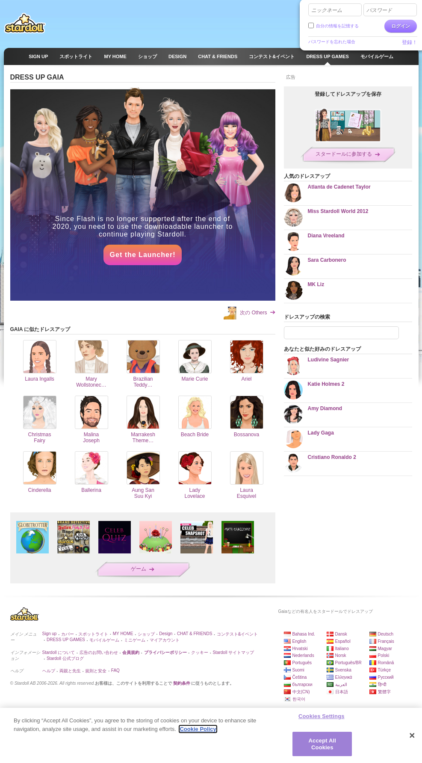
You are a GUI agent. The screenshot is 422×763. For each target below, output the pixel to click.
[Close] (412, 739)
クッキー (199, 652)
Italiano (342, 648)
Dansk (341, 634)
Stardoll (25, 23)
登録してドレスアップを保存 (348, 94)
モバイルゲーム (104, 640)
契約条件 (181, 683)
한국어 (298, 699)
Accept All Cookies (322, 747)
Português (302, 662)
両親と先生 (70, 670)
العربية (341, 684)
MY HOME (123, 633)
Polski (384, 655)
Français (386, 641)
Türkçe (384, 670)
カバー (67, 634)
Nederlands (303, 655)
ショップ (146, 634)
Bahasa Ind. (303, 634)
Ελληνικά (343, 677)
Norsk (340, 655)
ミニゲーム (134, 640)
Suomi (298, 670)
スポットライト (93, 634)
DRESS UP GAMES (66, 639)
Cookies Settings (321, 719)
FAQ (115, 670)
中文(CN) (301, 691)
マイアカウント (165, 640)
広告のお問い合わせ (99, 652)
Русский (386, 677)
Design (165, 633)
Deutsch (386, 634)
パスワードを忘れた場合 (331, 41)
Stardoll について (58, 652)
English (299, 641)
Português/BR (348, 662)
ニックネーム (326, 10)
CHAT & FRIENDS (194, 633)
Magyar (385, 648)
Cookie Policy (198, 732)
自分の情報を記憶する (337, 26)
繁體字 (384, 691)
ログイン (400, 26)
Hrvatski (300, 648)
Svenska (343, 670)
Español (343, 641)
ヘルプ (48, 670)
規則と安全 (95, 670)
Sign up (49, 633)
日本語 (341, 691)
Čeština (299, 677)
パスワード (379, 10)
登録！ (409, 42)
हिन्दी (382, 684)
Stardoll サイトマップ (233, 652)
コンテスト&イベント (237, 634)
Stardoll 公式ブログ (65, 658)
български (302, 684)
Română (386, 662)
